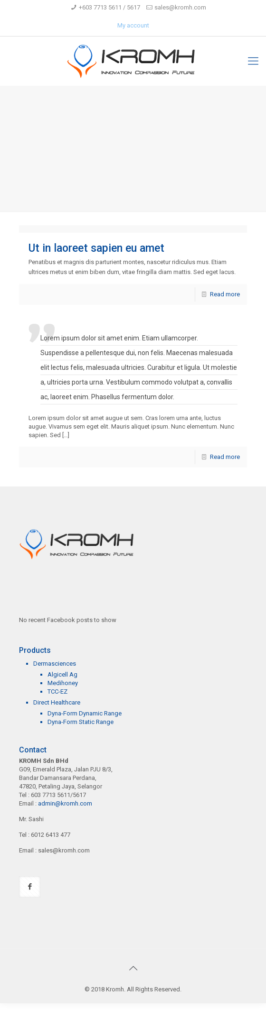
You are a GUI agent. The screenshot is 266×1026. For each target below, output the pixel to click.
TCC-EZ (57, 691)
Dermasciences (54, 663)
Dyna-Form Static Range (81, 721)
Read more (225, 294)
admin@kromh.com (65, 803)
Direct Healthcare (56, 702)
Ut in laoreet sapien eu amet (96, 248)
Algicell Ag (62, 674)
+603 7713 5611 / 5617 (109, 7)
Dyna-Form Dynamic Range (85, 713)
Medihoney (63, 683)
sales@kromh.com (180, 7)
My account (133, 25)
